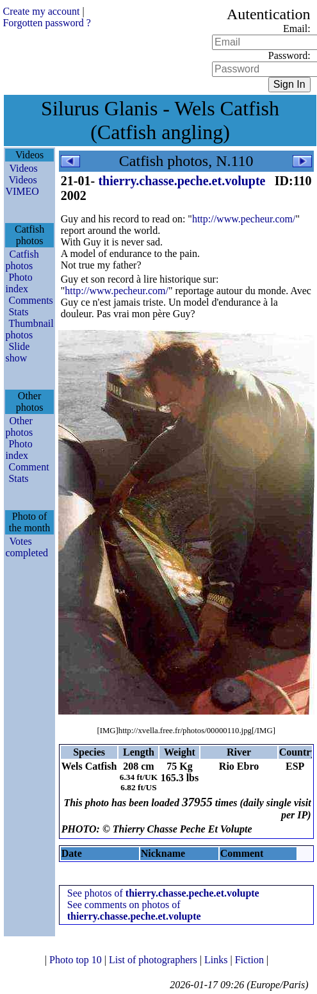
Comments (30, 300)
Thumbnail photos (29, 329)
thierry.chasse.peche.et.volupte (181, 181)
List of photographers (154, 959)
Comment (28, 466)
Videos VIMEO (21, 185)
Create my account (41, 11)
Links (217, 959)
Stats (18, 311)
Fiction (250, 959)
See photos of (163, 893)
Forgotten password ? (46, 22)
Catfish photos (21, 260)
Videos (23, 168)
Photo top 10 (76, 959)
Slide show (17, 352)
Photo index (18, 283)
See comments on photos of (134, 910)
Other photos (19, 426)
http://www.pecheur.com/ (244, 218)
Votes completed (26, 547)
